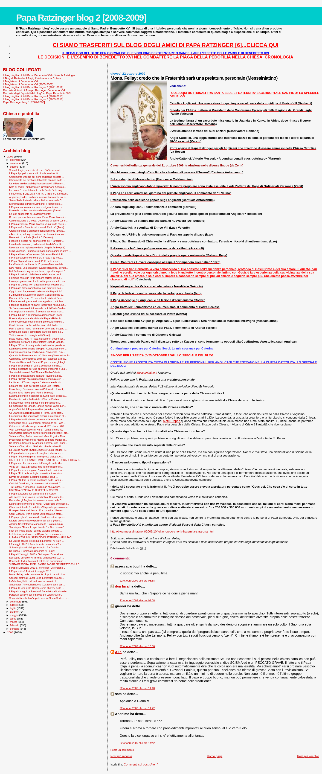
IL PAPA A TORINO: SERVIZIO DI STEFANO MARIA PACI (40, 537)
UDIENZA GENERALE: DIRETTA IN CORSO (33, 490)
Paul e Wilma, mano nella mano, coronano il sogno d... (38, 328)
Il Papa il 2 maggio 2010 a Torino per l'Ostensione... (37, 554)
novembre (16, 163)
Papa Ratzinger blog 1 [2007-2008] (24, 102)
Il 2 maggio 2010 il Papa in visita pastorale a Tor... (36, 544)
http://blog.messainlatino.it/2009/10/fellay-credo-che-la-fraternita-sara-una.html (162, 531)
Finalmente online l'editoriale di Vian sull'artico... (35, 399)
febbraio (15, 625)
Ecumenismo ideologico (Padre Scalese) (31, 392)
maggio (14, 615)
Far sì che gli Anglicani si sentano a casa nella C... (36, 500)
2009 (10, 156)
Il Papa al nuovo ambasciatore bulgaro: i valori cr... (36, 207)
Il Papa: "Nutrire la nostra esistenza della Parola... (36, 480)
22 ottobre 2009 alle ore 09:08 (137, 600)
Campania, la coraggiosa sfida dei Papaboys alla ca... (38, 358)
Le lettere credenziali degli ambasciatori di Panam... (37, 183)
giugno (14, 611)
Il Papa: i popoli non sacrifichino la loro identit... (34, 173)
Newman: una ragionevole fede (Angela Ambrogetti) (37, 247)
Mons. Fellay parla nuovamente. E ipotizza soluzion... (38, 574)
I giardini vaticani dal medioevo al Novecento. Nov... (37, 352)
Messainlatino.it (147, 372)
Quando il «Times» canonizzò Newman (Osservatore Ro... (40, 355)
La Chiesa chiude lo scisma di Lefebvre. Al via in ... (36, 540)
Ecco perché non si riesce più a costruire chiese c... (37, 510)
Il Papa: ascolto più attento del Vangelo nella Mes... (36, 463)
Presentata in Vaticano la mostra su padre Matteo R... (38, 439)
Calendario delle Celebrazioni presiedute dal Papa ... (37, 423)
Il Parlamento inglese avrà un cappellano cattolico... (37, 301)
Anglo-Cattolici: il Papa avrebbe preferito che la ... (36, 409)
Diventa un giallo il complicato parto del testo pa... (36, 331)
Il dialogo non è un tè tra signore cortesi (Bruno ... (36, 277)
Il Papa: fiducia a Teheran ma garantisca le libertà (35, 315)
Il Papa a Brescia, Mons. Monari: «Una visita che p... (37, 224)
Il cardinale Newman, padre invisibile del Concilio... (36, 244)
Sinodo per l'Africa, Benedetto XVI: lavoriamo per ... (37, 584)
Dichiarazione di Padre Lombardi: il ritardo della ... (36, 203)
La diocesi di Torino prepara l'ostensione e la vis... (36, 382)
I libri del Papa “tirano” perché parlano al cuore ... (35, 530)
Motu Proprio (172, 421)
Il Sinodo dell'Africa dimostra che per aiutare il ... (35, 402)
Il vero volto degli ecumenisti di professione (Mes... (36, 321)
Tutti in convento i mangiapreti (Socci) (29, 335)
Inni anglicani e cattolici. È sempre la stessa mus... (36, 311)
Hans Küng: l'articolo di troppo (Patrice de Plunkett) (36, 389)
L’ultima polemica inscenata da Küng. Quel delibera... (38, 395)
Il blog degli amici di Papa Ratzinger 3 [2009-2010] (33, 99)
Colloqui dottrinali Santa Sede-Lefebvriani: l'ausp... (36, 577)
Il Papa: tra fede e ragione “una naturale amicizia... (36, 470)
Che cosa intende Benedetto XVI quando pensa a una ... (39, 507)
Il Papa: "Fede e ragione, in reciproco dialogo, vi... (36, 456)
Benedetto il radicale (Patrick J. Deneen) (31, 237)
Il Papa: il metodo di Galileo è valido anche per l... (36, 274)
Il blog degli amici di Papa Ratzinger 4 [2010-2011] (33, 96)
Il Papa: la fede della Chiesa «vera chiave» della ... (36, 588)
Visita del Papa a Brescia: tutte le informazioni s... (36, 466)
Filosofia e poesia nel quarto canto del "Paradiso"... (36, 240)
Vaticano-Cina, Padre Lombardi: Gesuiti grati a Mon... (38, 436)
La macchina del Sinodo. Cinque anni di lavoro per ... (37, 405)
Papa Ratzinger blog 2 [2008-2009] (81, 18)
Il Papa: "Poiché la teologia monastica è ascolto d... (36, 473)
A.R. (118, 652)
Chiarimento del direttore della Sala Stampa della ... (37, 180)
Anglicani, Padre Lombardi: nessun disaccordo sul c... (38, 197)
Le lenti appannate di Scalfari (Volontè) (30, 213)
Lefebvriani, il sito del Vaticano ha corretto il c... (34, 581)
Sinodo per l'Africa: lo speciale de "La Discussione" (36, 527)
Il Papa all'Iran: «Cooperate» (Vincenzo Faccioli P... (36, 254)
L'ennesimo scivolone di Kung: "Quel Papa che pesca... (39, 503)
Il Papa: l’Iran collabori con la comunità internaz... (35, 365)
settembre (16, 601)
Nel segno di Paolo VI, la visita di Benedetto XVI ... (36, 557)
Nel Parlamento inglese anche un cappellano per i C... (38, 271)
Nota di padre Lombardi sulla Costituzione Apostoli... (37, 187)
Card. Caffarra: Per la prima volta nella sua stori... (36, 513)
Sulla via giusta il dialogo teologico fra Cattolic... (35, 547)
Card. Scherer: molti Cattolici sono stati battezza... (36, 325)
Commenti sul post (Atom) (141, 764)
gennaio (15, 628)
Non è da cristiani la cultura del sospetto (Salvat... (36, 210)
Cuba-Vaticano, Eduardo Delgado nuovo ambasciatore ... (40, 251)
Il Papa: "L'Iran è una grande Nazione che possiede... (38, 345)
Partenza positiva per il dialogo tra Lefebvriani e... (36, 594)
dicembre (15, 159)
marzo (14, 621)
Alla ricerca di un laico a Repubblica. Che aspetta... (36, 497)
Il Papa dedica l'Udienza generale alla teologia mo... (37, 419)
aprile (13, 618)
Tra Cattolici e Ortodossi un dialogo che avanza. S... (37, 487)
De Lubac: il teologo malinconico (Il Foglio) (32, 551)
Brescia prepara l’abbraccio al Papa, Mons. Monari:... (38, 217)
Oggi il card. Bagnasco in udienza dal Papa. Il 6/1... (36, 291)
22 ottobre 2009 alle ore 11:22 (137, 708)
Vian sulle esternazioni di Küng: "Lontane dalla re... (36, 429)
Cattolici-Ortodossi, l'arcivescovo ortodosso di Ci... (36, 483)
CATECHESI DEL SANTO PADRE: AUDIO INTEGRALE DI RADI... (45, 460)
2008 (10, 632)
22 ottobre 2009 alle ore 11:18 (137, 688)
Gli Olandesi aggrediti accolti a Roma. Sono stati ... (36, 412)
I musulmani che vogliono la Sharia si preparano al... (37, 416)
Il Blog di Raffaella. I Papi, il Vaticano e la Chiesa (32, 78)
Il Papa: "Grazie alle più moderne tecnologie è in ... (36, 379)
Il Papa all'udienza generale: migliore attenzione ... (36, 453)
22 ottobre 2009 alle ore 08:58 (137, 580)
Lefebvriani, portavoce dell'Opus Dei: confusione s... (37, 534)
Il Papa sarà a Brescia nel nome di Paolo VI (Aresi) (36, 227)
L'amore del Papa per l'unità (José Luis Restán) (34, 385)
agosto (14, 604)
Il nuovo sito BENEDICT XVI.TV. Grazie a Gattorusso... (39, 193)
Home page (214, 756)
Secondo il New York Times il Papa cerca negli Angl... (38, 362)
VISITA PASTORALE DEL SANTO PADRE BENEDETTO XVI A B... (45, 564)
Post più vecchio (308, 756)
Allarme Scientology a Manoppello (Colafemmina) (36, 524)
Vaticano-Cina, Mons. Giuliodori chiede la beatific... (36, 446)
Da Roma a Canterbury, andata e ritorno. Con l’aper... (38, 443)
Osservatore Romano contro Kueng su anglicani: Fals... (39, 432)
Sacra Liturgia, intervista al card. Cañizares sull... (35, 170)
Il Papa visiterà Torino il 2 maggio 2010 (30, 571)
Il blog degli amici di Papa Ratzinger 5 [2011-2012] (33, 87)
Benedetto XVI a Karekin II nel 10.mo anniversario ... (37, 561)
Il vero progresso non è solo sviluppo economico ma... (38, 281)
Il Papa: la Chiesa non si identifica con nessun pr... (36, 284)
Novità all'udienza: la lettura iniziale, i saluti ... (33, 476)
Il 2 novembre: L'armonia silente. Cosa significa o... (36, 294)
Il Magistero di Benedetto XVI (20, 81)
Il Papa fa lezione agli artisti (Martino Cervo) (32, 493)
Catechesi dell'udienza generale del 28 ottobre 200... (37, 426)
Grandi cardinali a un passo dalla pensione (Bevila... (37, 230)
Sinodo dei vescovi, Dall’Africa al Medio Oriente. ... (36, 372)
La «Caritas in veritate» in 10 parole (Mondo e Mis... (37, 264)
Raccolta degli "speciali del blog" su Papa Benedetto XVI (37, 93)
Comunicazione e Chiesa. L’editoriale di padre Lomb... (38, 220)
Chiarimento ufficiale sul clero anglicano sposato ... (36, 176)
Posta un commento (122, 749)
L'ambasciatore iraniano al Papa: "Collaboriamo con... (38, 348)
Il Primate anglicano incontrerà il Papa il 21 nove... (36, 257)
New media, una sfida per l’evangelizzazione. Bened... (38, 267)
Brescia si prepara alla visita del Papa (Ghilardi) (35, 318)
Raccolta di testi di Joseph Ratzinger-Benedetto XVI (34, 90)
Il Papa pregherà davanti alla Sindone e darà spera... (37, 517)
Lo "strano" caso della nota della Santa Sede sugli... (37, 190)
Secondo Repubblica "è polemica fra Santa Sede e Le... (39, 598)
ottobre (14, 166)
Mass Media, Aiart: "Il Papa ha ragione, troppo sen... (37, 338)
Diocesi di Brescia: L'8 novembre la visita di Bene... (36, 298)
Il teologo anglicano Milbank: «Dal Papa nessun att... (37, 304)
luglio (13, 608)
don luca (122, 586)
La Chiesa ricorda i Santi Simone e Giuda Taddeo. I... (38, 449)
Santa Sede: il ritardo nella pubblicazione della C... (36, 200)
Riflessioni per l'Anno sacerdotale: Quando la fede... (37, 341)
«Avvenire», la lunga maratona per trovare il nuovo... (37, 234)
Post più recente (121, 756)
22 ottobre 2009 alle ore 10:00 (137, 646)
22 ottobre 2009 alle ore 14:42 (137, 743)
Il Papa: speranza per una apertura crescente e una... (38, 368)
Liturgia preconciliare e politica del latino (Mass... (35, 520)
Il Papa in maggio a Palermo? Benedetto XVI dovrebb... (39, 591)
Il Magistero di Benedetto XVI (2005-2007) (28, 84)
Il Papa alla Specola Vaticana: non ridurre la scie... (36, 288)
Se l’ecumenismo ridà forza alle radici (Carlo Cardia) (37, 308)
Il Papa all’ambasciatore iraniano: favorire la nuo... (36, 375)
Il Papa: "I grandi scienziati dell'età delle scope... (35, 261)
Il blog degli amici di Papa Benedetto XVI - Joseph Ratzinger (39, 75)
